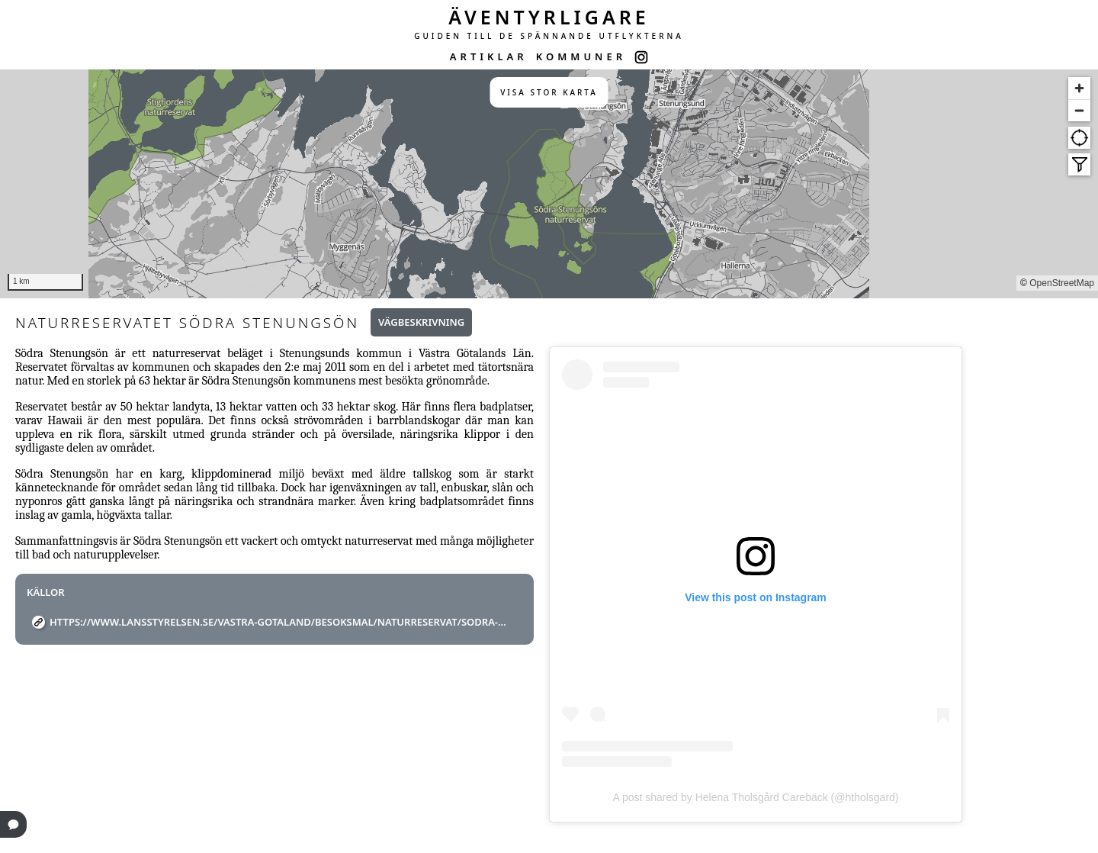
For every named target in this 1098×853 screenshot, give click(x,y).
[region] (549, 183)
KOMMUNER (581, 56)
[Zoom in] (1079, 88)
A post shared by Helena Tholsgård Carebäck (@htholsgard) (755, 797)
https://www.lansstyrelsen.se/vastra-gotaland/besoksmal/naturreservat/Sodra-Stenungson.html (280, 622)
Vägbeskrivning (421, 322)
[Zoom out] (1079, 110)
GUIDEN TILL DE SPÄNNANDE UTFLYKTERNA (549, 36)
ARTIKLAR (489, 56)
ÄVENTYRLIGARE (549, 17)
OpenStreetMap (1061, 283)
